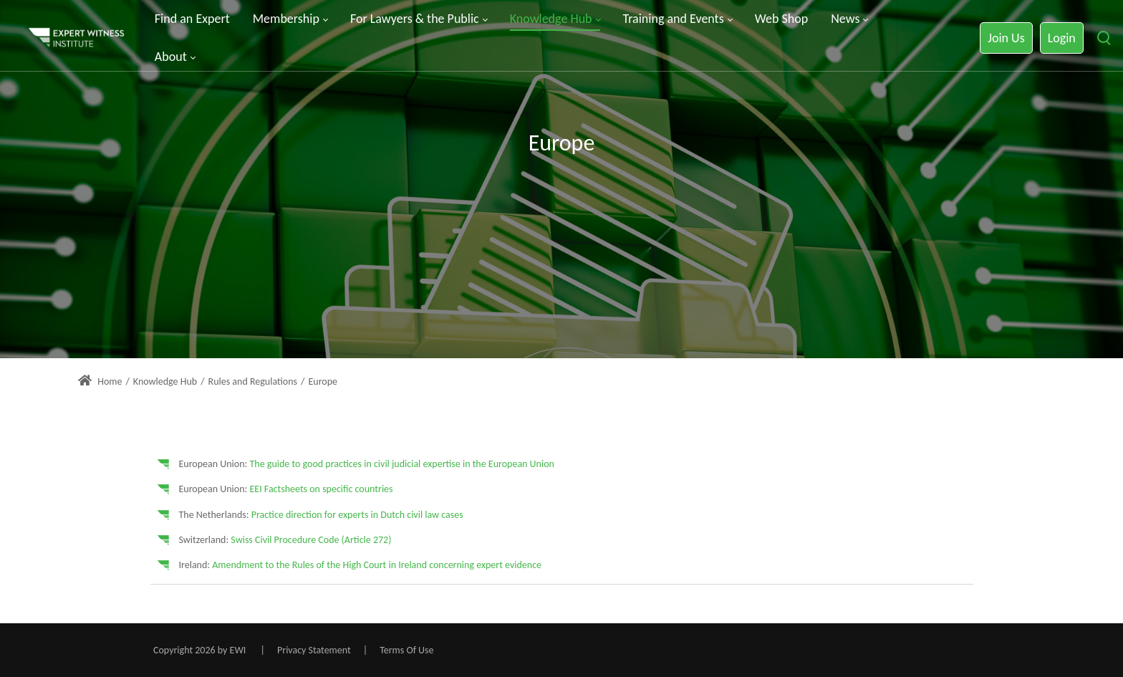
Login (1062, 38)
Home (100, 381)
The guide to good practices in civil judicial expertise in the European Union (401, 464)
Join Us (1006, 38)
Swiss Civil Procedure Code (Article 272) (311, 540)
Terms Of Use (406, 650)
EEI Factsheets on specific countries (320, 489)
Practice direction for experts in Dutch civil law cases (357, 515)
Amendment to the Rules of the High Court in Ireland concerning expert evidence (376, 565)
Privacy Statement (314, 650)
